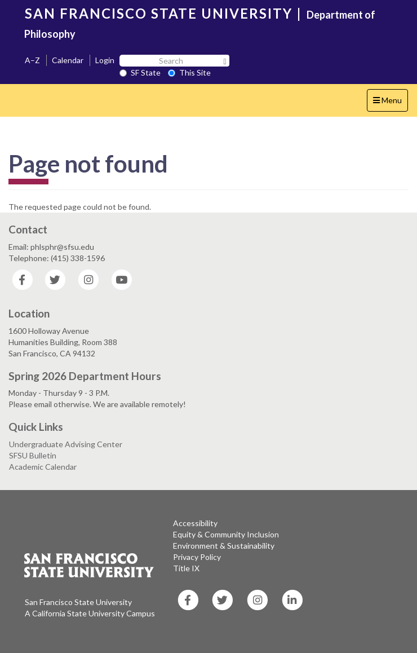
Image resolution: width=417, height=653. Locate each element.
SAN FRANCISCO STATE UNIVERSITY (158, 13)
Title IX (186, 568)
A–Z (32, 60)
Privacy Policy (197, 557)
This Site (189, 72)
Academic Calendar (43, 466)
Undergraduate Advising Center (65, 444)
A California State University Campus (90, 613)
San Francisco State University (78, 602)
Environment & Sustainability (223, 545)
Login (104, 60)
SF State (140, 72)
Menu (390, 103)
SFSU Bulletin (32, 455)
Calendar (67, 60)
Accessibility (195, 523)
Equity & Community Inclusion (226, 534)
